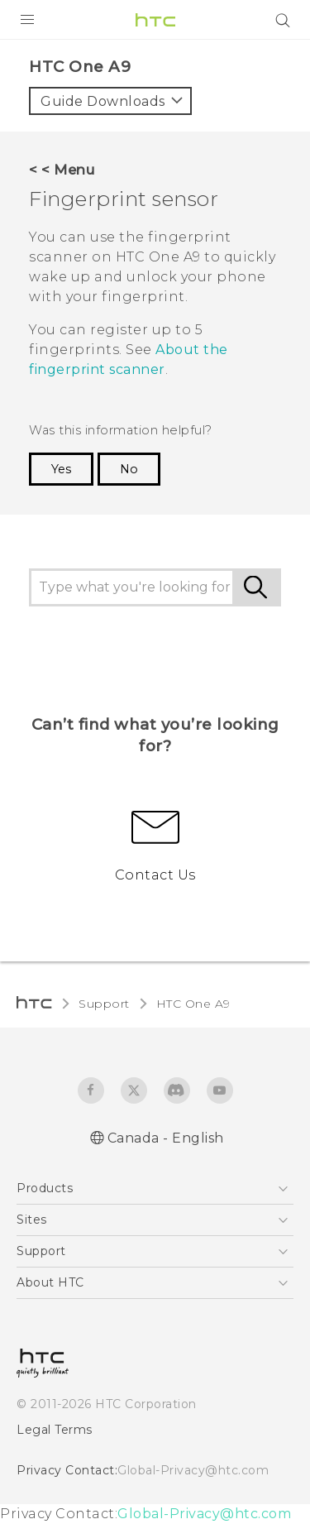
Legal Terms (55, 1429)
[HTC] (155, 20)
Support (104, 1003)
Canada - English (165, 1138)
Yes (61, 469)
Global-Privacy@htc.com (193, 1470)
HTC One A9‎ (193, 1003)
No (129, 469)
